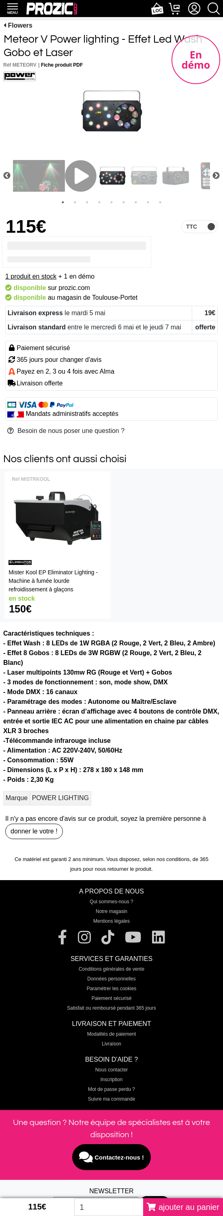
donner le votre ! (34, 831)
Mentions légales (111, 921)
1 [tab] (63, 202)
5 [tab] (111, 202)
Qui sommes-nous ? (111, 901)
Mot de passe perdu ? (111, 1089)
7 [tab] (136, 202)
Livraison (111, 1044)
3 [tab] (87, 202)
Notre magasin (111, 911)
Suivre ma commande (111, 1099)
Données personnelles (111, 979)
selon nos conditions (166, 859)
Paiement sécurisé (112, 998)
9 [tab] (160, 202)
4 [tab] (99, 202)
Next (216, 176)
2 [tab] (75, 202)
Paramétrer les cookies (112, 988)
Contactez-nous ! (111, 1157)
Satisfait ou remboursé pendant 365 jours (111, 1008)
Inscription (112, 1079)
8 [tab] (148, 202)
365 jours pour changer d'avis (59, 359)
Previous (7, 176)
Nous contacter (111, 1070)
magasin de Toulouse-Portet (97, 297)
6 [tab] (124, 202)
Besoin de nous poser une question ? (65, 430)
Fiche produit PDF (62, 65)
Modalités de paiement (111, 1034)
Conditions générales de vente (111, 969)
